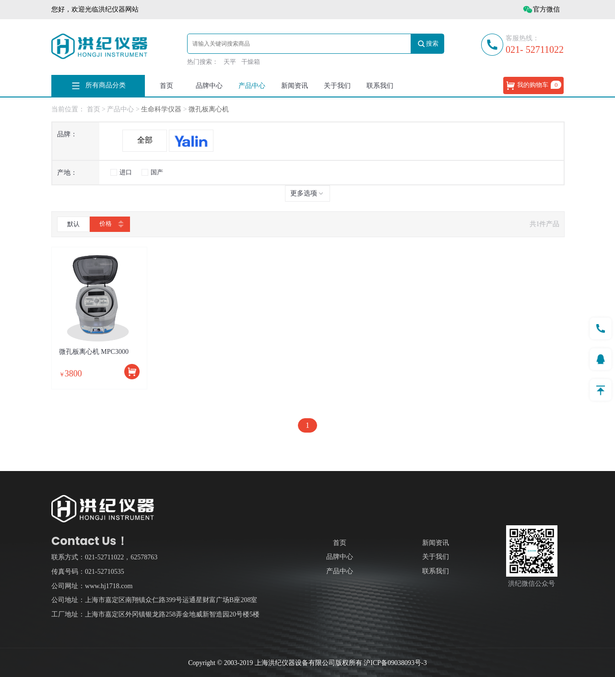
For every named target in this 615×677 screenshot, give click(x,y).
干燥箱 (250, 61)
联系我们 (380, 85)
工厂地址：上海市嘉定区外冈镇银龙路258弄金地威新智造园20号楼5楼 (155, 614)
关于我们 (337, 85)
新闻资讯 (294, 85)
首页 (166, 85)
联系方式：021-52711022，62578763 (104, 557)
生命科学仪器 (162, 109)
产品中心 (251, 85)
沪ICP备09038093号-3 (395, 662)
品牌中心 (209, 85)
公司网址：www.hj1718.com (91, 586)
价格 (109, 224)
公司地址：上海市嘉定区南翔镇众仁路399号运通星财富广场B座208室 (154, 600)
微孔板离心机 (209, 109)
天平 (230, 61)
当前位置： (68, 109)
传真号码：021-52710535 (87, 571)
